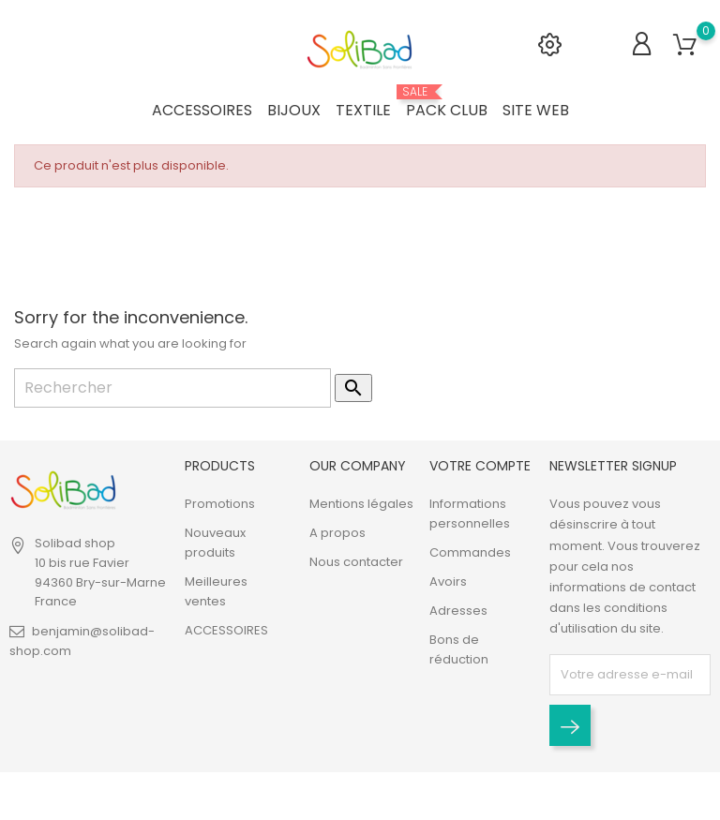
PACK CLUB (447, 103)
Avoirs (448, 582)
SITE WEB (535, 110)
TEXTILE (363, 110)
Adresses (458, 611)
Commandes (470, 553)
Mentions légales (361, 505)
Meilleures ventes (216, 592)
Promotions (220, 505)
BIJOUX (294, 110)
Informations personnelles (469, 514)
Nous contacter (356, 563)
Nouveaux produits (215, 543)
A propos (337, 534)
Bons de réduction (458, 650)
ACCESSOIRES (202, 110)
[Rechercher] (172, 388)
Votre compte (480, 465)
